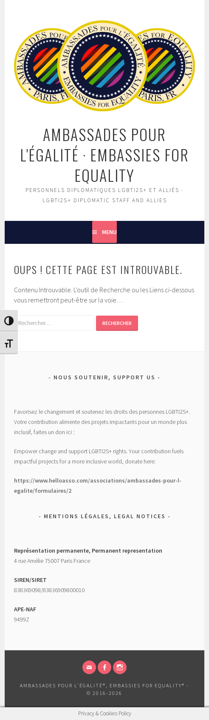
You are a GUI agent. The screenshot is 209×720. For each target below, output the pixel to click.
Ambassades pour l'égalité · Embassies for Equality (104, 154)
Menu (109, 232)
